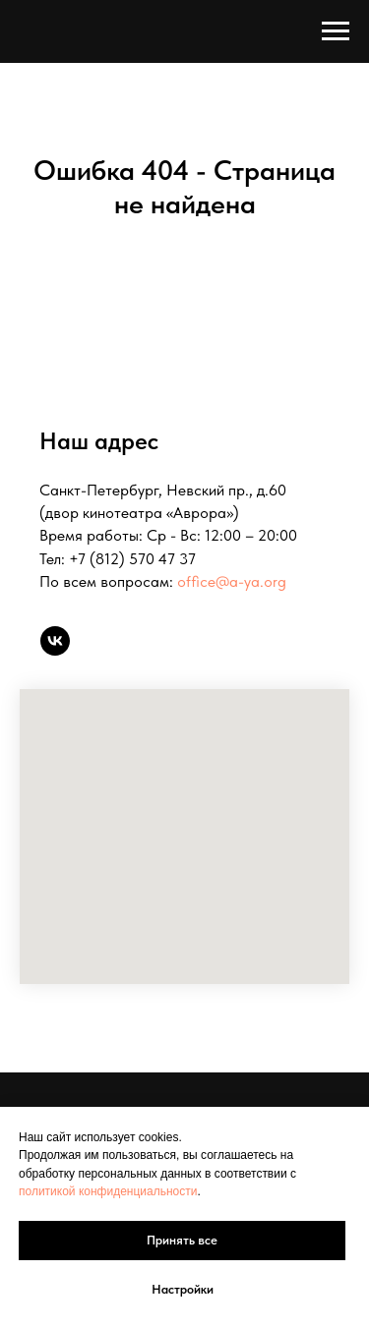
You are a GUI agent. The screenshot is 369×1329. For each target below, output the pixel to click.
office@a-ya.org (231, 581)
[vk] (55, 641)
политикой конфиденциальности (108, 1191)
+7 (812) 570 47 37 (132, 558)
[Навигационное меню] (335, 31)
